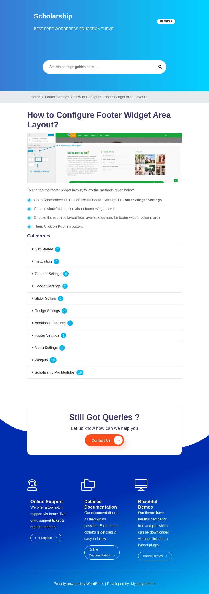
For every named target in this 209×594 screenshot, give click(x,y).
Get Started (44, 249)
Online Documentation (102, 552)
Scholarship (53, 16)
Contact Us (106, 440)
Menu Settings (46, 348)
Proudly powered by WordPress (79, 584)
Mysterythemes (143, 584)
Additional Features (50, 323)
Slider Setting (45, 298)
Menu (168, 21)
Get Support (46, 538)
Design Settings (47, 311)
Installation (43, 261)
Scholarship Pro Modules (55, 372)
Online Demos (155, 556)
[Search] (98, 67)
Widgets (41, 360)
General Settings (48, 274)
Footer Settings (47, 335)
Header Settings (48, 286)
